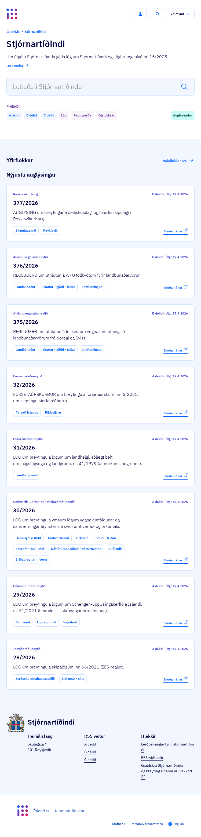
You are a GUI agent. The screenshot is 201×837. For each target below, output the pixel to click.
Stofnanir (118, 824)
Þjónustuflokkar (70, 810)
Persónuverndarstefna (147, 824)
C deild (90, 759)
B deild (90, 752)
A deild (90, 744)
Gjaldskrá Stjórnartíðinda (162, 765)
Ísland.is (41, 810)
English (178, 824)
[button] (140, 14)
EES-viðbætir (152, 757)
